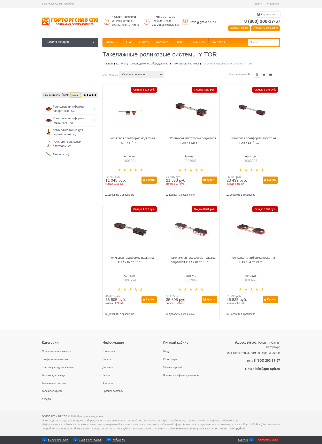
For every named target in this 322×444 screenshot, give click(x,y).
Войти (258, 3)
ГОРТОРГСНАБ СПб (54, 416)
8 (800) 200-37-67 (262, 21)
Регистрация (273, 3)
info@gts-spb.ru (203, 22)
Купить (150, 180)
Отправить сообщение (265, 27)
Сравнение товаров (90, 439)
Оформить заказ (268, 439)
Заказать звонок (239, 27)
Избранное (119, 439)
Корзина (243, 439)
